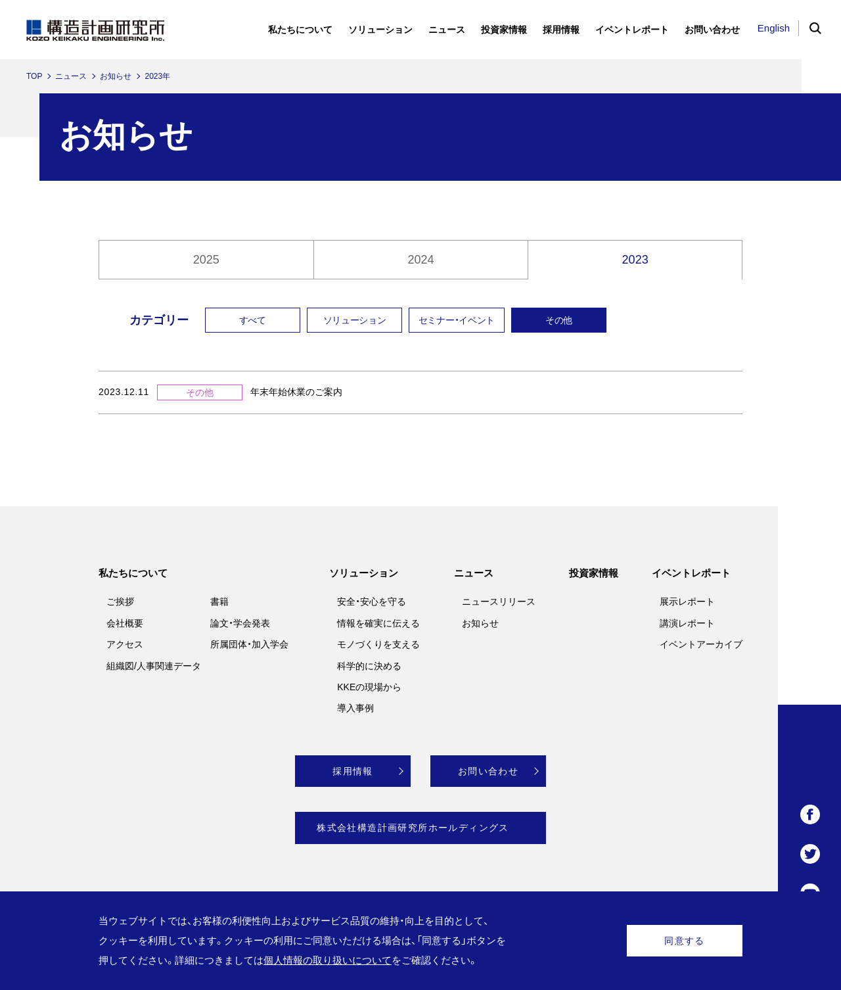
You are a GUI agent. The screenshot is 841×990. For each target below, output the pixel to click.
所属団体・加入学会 (249, 644)
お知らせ (115, 76)
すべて (252, 320)
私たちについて (133, 572)
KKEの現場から (369, 687)
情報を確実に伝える (378, 623)
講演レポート (687, 623)
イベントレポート (691, 572)
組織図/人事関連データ (153, 666)
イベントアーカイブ (701, 644)
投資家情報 (593, 572)
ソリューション (354, 320)
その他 (558, 320)
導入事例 (355, 708)
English (774, 28)
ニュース (71, 76)
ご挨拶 (120, 601)
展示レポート (687, 601)
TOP (34, 76)
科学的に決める (369, 666)
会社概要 (124, 623)
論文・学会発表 (240, 623)
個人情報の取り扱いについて (327, 960)
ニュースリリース (498, 601)
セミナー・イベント (457, 320)
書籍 (219, 601)
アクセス (124, 644)
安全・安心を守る (371, 601)
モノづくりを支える (378, 644)
